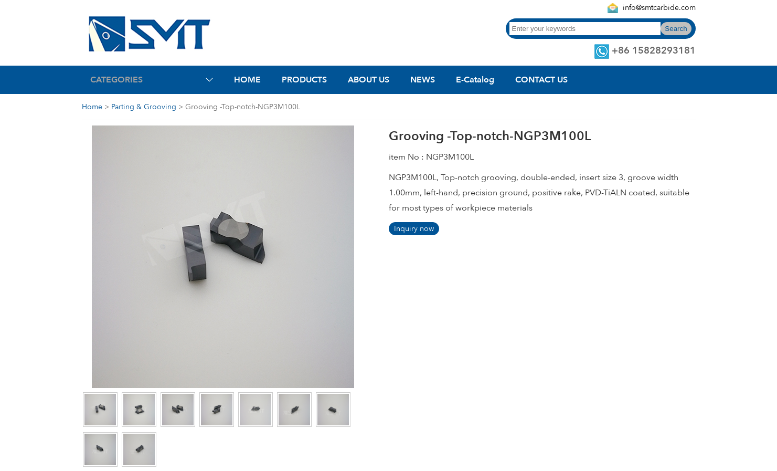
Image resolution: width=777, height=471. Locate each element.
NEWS (422, 80)
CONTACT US (541, 80)
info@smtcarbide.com (659, 8)
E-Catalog (475, 80)
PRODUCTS (304, 80)
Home (92, 107)
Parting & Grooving (143, 107)
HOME (247, 80)
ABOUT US (368, 80)
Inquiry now (414, 229)
